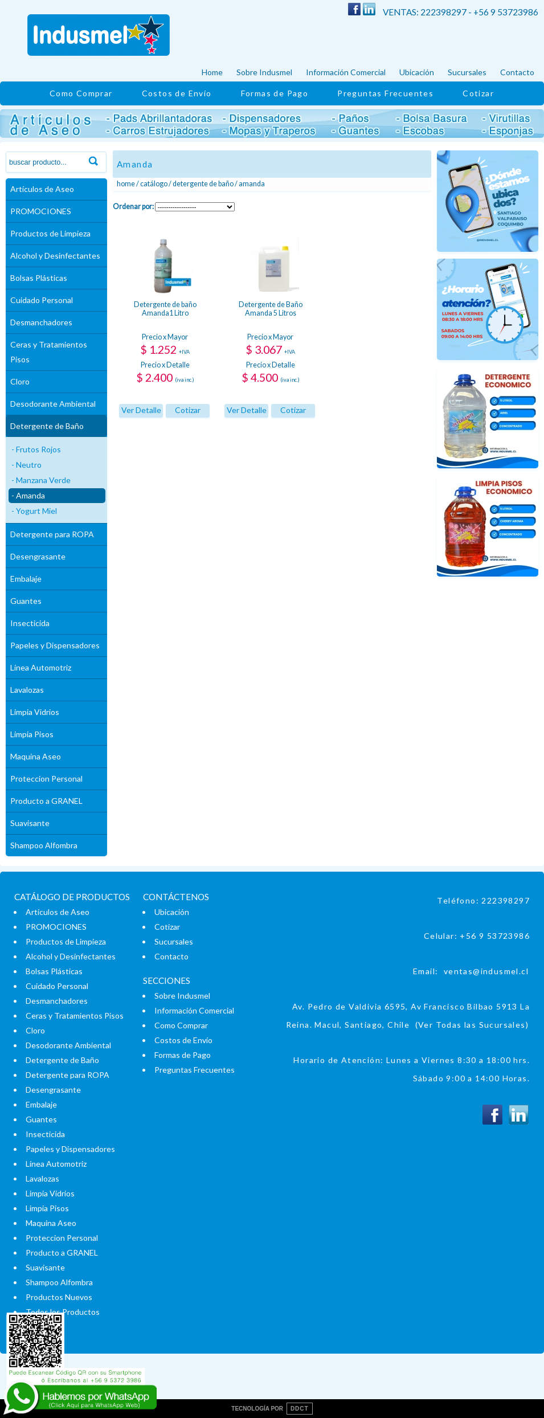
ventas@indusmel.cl (486, 971)
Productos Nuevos (59, 1297)
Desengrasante (38, 556)
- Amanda (28, 495)
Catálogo (153, 183)
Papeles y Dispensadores (55, 645)
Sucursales (467, 72)
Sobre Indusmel (264, 72)
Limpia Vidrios (34, 712)
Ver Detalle (141, 410)
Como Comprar (81, 93)
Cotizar (478, 93)
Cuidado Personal (41, 300)
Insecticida (30, 623)
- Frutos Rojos (36, 449)
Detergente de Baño (47, 426)
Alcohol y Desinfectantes (55, 255)
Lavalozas (27, 689)
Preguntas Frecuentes (385, 93)
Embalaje (26, 578)
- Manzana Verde (41, 480)
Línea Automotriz (40, 667)
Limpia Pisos (32, 734)
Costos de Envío (177, 93)
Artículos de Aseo (42, 189)
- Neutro (26, 464)
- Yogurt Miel (34, 511)
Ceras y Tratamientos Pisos (48, 352)
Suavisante (30, 823)
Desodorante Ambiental (53, 403)
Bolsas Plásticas (38, 278)
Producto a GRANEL (46, 801)
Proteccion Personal (46, 778)
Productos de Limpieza (50, 233)
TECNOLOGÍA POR (271, 1408)
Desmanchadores (41, 322)
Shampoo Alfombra (43, 845)
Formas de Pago (275, 93)
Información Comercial (346, 72)
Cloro (20, 381)
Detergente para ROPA (52, 534)
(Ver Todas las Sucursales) (472, 1024)
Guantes (26, 601)
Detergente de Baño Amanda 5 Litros (270, 308)
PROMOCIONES (40, 211)
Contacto (517, 72)
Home (212, 72)
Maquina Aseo (35, 756)
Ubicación (416, 72)
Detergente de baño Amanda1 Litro (165, 308)
